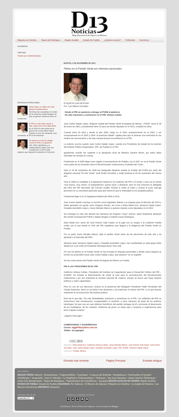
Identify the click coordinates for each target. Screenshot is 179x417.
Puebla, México (79, 351)
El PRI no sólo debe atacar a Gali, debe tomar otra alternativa (42, 125)
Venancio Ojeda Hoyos (138, 348)
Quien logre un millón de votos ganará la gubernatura (41, 108)
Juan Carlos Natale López (84, 348)
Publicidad (130, 40)
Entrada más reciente (76, 360)
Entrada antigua (152, 360)
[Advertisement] (114, 50)
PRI (120, 348)
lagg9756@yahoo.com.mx (84, 327)
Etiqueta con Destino (27, 40)
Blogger (115, 406)
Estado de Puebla (91, 40)
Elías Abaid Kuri (79, 345)
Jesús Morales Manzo (118, 345)
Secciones (144, 40)
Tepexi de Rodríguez (50, 40)
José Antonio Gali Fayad (139, 345)
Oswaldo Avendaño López (106, 348)
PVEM (125, 348)
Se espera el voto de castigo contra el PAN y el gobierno (41, 141)
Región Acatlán (72, 40)
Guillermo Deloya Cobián (97, 345)
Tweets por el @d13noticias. (29, 56)
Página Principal (115, 360)
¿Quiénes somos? (112, 40)
